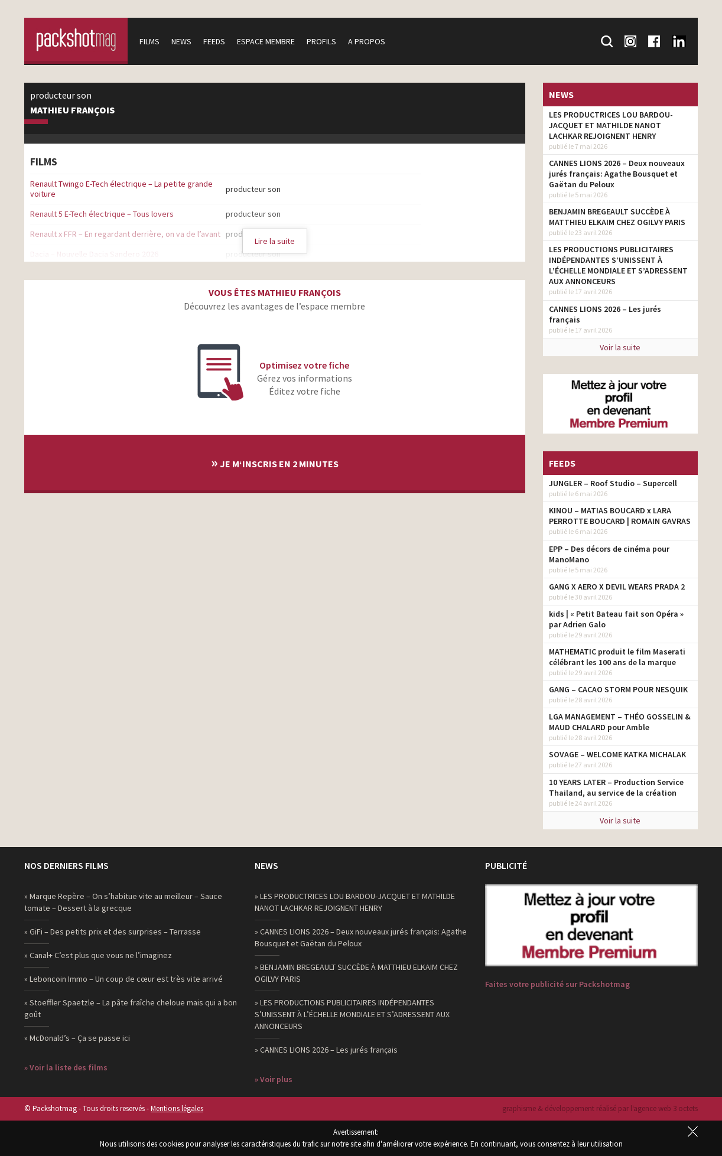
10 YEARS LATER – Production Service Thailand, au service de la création (616, 787)
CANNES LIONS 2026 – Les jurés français (605, 314)
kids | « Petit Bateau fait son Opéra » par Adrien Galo (616, 619)
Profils (324, 41)
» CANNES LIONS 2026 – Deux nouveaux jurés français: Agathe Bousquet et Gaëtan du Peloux (361, 937)
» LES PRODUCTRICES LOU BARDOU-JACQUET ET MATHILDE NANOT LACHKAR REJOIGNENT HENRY (355, 902)
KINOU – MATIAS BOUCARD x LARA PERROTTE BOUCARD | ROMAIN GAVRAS (620, 515)
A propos (369, 41)
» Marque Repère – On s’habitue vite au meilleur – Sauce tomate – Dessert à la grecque (123, 902)
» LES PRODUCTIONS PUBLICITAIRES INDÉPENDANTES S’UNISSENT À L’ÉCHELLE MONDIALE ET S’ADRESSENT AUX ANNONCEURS (352, 1014)
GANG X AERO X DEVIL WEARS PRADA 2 (617, 586)
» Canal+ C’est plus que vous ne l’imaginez (98, 955)
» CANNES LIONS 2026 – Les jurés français (326, 1049)
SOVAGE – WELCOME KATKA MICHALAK (617, 754)
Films (152, 41)
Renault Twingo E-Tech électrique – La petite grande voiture (121, 188)
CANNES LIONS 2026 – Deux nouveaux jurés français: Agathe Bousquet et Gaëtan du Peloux (617, 174)
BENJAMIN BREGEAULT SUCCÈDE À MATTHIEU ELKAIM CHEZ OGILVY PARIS (617, 216)
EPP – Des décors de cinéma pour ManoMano (609, 554)
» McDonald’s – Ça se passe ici (77, 1038)
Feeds (217, 41)
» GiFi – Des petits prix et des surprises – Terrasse (112, 931)
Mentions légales (177, 1108)
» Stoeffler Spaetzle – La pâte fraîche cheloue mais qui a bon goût (130, 1008)
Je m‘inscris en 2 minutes (275, 462)
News (184, 41)
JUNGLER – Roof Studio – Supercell (613, 483)
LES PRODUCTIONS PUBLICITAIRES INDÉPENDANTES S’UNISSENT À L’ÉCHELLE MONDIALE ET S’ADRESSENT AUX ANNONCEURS (618, 265)
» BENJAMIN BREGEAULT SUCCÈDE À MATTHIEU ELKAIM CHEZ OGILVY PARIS (356, 973)
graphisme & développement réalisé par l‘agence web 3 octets (600, 1108)
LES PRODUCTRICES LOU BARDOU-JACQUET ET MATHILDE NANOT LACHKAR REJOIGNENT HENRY (611, 125)
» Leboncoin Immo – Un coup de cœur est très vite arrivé (123, 978)
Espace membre (269, 41)
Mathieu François (72, 110)
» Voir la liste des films (66, 1067)
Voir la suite (620, 347)
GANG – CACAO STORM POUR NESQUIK (618, 689)
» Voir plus (273, 1079)
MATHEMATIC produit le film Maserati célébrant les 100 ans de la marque (617, 656)
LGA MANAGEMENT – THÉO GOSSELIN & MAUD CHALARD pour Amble (620, 721)
